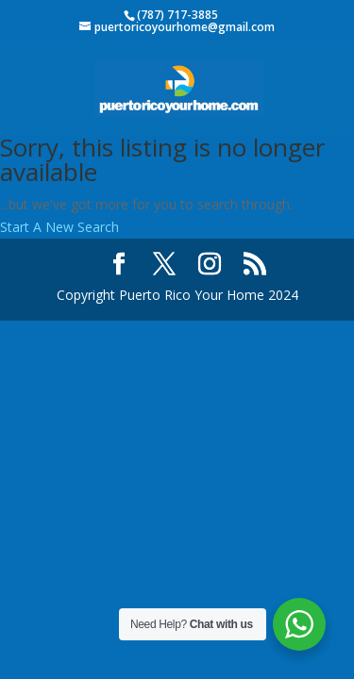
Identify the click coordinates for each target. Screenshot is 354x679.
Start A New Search (59, 227)
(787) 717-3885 (177, 15)
